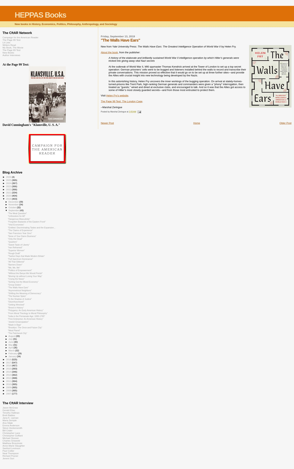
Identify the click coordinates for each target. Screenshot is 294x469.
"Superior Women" (16, 250)
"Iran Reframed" (15, 247)
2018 (9, 359)
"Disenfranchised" (16, 302)
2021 (9, 192)
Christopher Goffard (13, 435)
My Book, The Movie (13, 47)
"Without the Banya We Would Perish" (25, 273)
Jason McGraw (10, 407)
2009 (9, 387)
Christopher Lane (11, 433)
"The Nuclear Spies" (17, 296)
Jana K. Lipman (10, 417)
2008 (9, 390)
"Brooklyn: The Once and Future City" (25, 327)
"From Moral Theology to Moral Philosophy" (28, 313)
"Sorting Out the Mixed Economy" (23, 282)
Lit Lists (6, 42)
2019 (9, 199)
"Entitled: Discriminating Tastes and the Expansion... (31, 227)
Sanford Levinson (11, 448)
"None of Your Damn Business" (22, 236)
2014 (9, 371)
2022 (9, 189)
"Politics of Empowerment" (20, 270)
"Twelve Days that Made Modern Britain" (26, 256)
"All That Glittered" (16, 262)
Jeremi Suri (8, 458)
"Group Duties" (14, 285)
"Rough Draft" (14, 253)
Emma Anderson (11, 425)
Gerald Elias (9, 410)
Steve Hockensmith (12, 428)
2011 (9, 381)
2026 (9, 177)
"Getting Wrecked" (16, 304)
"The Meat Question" (17, 213)
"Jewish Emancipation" (18, 322)
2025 (9, 180)
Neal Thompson (11, 453)
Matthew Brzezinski (12, 443)
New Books (8, 52)
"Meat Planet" (14, 330)
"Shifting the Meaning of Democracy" (24, 293)
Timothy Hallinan (11, 412)
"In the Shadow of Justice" (20, 299)
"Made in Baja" (14, 325)
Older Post (285, 123)
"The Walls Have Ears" (18, 287)
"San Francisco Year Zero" (20, 233)
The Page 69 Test (11, 50)
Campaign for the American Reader (20, 37)
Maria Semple (10, 420)
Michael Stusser (11, 438)
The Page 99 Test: (111, 101)
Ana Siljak (8, 423)
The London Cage (132, 101)
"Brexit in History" (16, 307)
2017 (9, 362)
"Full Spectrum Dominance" (20, 259)
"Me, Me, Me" (14, 267)
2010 (9, 384)
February (13, 353)
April (11, 347)
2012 (9, 378)
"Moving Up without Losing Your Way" (25, 276)
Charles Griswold (11, 440)
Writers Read (9, 45)
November (14, 204)
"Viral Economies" (16, 224)
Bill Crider (7, 430)
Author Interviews (11, 55)
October (13, 207)
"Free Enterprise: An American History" (25, 319)
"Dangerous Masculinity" (19, 219)
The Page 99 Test (11, 40)
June (11, 342)
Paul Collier (8, 450)
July (11, 339)
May (11, 345)
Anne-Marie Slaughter (14, 445)
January (13, 356)
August (12, 336)
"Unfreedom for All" (16, 216)
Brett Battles (9, 415)
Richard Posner (10, 456)
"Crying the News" (16, 279)
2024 (9, 183)
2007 (9, 393)
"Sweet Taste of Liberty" (18, 245)
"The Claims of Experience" (20, 230)
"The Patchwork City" (17, 333)
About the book (109, 52)
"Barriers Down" (15, 264)
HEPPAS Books (40, 15)
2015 (9, 368)
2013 (9, 375)
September (14, 210)
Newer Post (107, 123)
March (12, 350)
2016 (9, 365)
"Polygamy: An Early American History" (25, 310)
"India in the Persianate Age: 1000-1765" (26, 316)
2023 (9, 186)
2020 (9, 195)
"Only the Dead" (15, 239)
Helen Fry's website (117, 95)
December (14, 202)
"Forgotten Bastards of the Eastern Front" (27, 222)
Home (196, 123)
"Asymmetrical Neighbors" (20, 290)
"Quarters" (12, 242)
